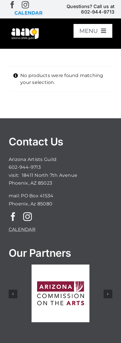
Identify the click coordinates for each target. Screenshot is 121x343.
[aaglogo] (25, 29)
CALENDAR (22, 229)
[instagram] (25, 4)
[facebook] (12, 4)
